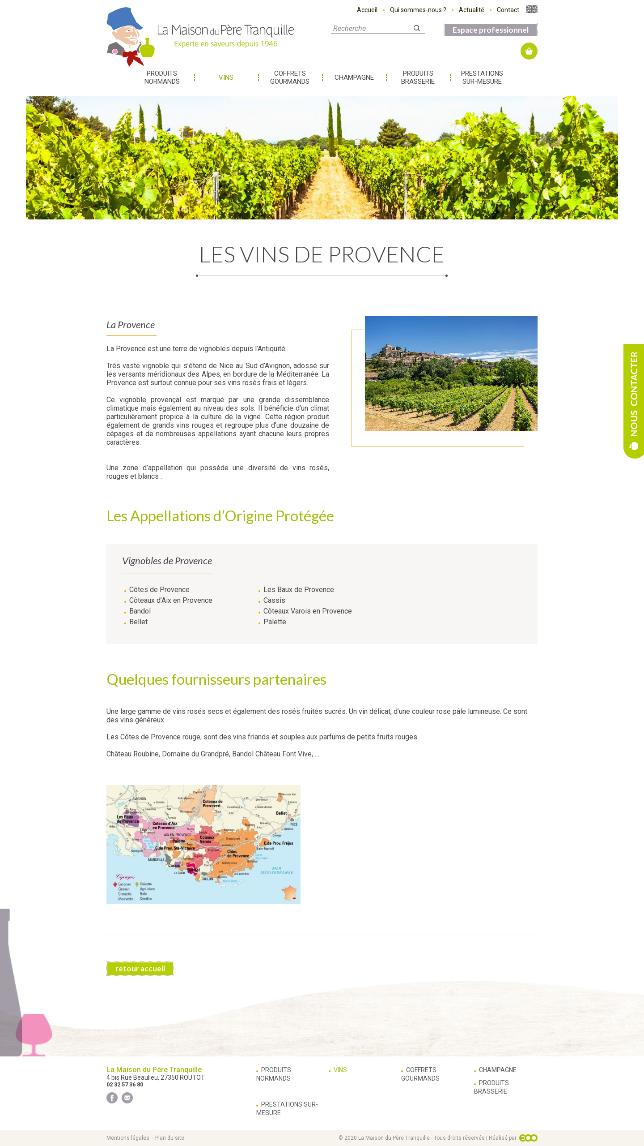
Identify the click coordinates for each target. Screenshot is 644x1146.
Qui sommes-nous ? (418, 9)
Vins (226, 77)
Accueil (367, 9)
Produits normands (162, 77)
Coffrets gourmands (289, 77)
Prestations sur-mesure (482, 77)
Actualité (471, 9)
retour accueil (140, 968)
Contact (508, 9)
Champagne (354, 77)
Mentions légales (127, 1138)
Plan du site (169, 1138)
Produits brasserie (418, 77)
